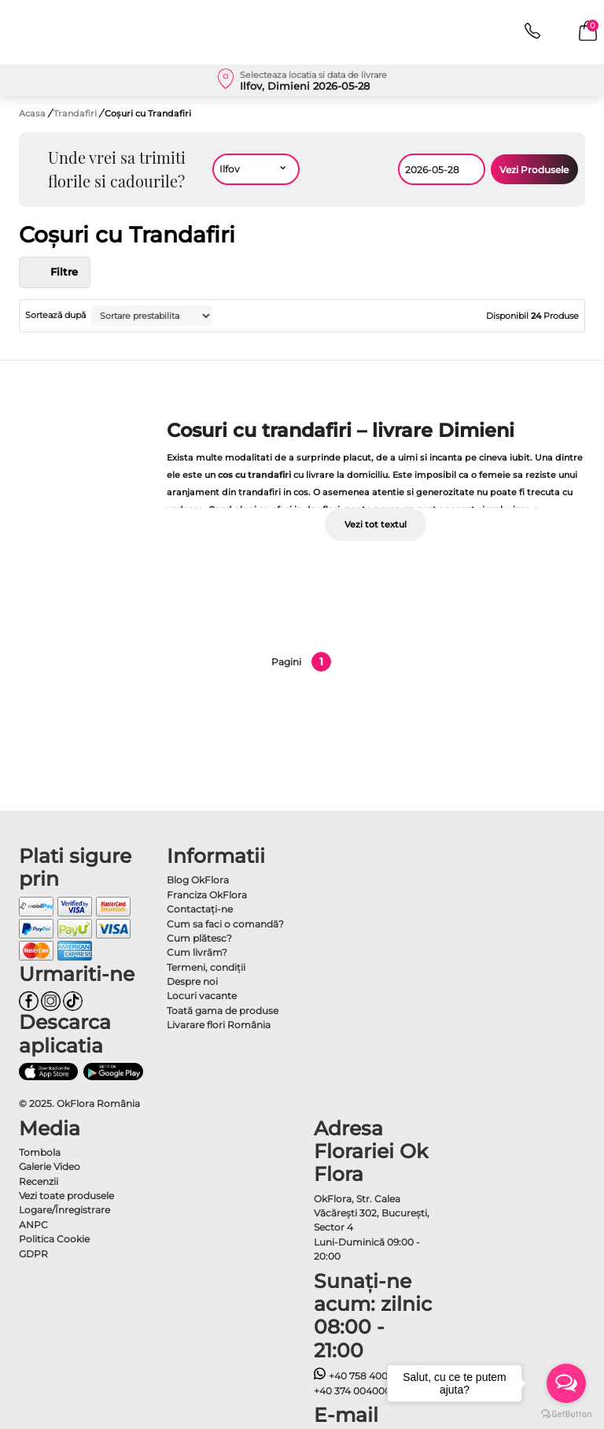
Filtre (54, 272)
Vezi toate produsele (66, 1195)
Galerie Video (49, 1166)
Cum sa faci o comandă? (225, 924)
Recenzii (38, 1181)
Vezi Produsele (534, 170)
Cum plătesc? (199, 938)
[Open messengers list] (566, 1383)
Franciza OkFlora (207, 895)
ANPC (33, 1225)
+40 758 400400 (360, 1376)
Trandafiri (76, 113)
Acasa (32, 113)
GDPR (33, 1254)
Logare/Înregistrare (64, 1210)
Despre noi (192, 981)
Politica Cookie (54, 1239)
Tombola (40, 1152)
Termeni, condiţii (206, 967)
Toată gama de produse (222, 1010)
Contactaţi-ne (200, 909)
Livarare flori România (219, 1025)
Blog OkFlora (198, 880)
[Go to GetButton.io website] (566, 1413)
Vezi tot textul (375, 524)
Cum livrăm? (197, 952)
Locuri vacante (202, 995)
